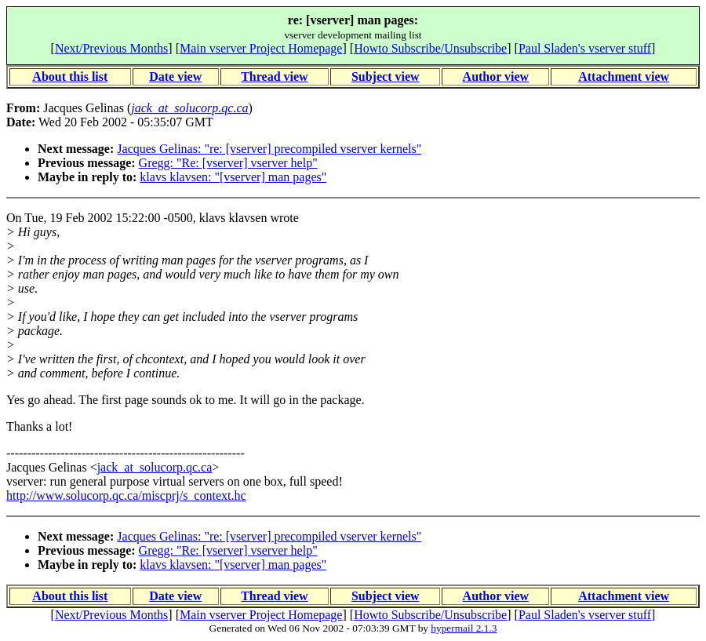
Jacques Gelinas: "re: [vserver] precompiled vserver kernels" (269, 148)
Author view (496, 76)
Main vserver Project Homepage (261, 48)
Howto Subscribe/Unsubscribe (430, 48)
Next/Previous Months (111, 48)
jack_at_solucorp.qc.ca (155, 467)
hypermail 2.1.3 (464, 628)
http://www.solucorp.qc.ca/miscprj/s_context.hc (126, 495)
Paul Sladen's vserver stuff (585, 48)
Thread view (274, 76)
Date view (175, 76)
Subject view (385, 76)
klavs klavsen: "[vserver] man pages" (233, 177)
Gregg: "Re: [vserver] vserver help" (228, 162)
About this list (69, 76)
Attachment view (623, 76)
